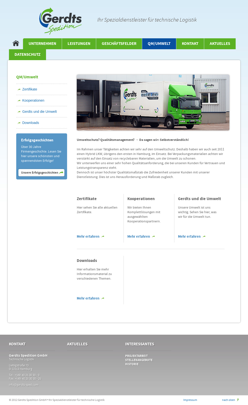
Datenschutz (27, 54)
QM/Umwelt (159, 43)
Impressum (190, 400)
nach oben (228, 400)
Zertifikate (29, 89)
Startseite (16, 43)
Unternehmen (42, 43)
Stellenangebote (139, 360)
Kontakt (190, 43)
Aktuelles (220, 43)
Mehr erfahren (88, 237)
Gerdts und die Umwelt (39, 111)
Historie (132, 364)
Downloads (30, 123)
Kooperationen (33, 100)
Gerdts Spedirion (60, 21)
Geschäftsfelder (119, 43)
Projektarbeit (136, 356)
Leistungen (79, 43)
